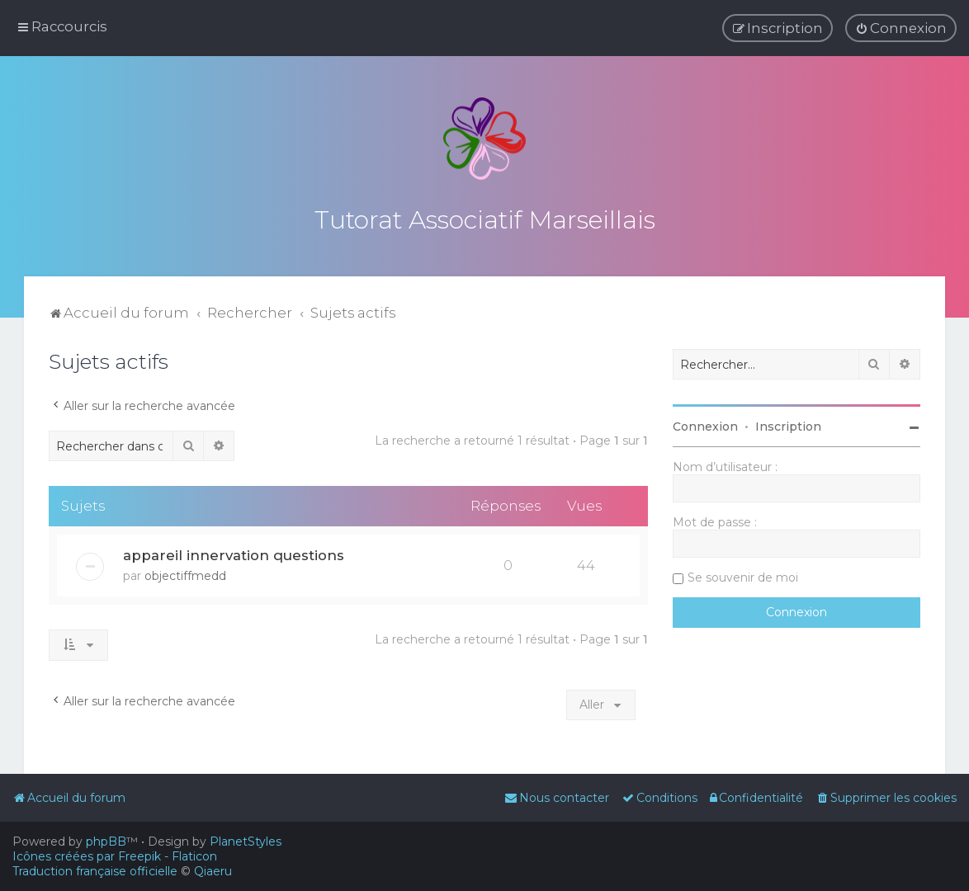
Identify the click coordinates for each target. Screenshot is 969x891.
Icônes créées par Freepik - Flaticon (114, 856)
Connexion (705, 421)
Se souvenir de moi (743, 572)
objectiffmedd (185, 570)
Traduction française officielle (94, 871)
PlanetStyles (245, 841)
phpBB (106, 841)
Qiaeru (213, 871)
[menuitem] (901, 27)
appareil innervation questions (233, 550)
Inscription (788, 421)
